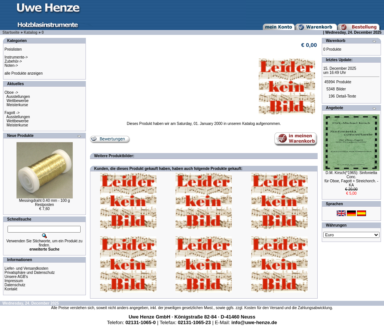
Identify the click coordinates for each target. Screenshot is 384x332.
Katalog (31, 32)
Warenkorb (335, 41)
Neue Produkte (20, 136)
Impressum (13, 281)
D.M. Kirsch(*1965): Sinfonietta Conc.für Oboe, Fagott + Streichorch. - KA (351, 179)
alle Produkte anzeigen (23, 73)
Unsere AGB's (16, 277)
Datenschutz (15, 285)
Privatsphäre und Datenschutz (29, 272)
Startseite (11, 32)
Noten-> (11, 65)
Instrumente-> (16, 57)
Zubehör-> (13, 61)
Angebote (334, 108)
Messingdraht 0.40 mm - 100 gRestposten (44, 202)
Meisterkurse (17, 105)
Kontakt (10, 289)
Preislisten (13, 49)
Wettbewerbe (18, 101)
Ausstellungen (18, 97)
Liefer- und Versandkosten (26, 268)
